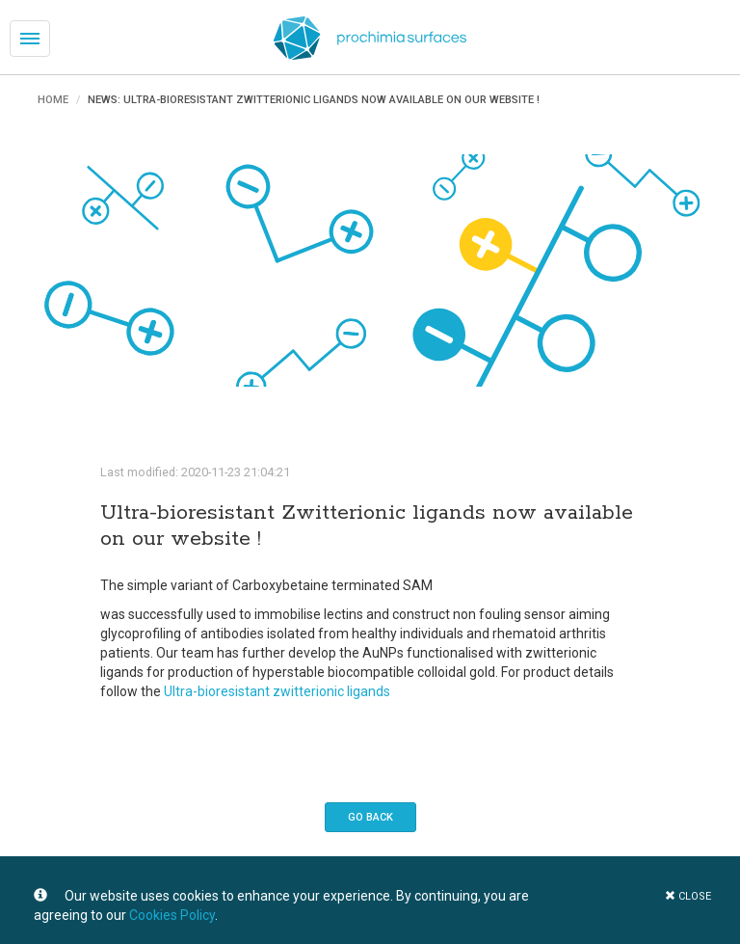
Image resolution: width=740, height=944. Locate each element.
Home (53, 100)
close (688, 896)
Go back (370, 817)
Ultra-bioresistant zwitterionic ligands (277, 691)
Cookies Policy (172, 915)
